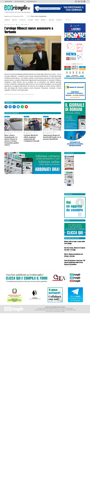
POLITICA (14, 19)
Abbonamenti (8, 1)
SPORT (37, 19)
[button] (6, 106)
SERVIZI (44, 20)
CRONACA (7, 19)
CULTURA (30, 19)
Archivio (51, 19)
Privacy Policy (49, 311)
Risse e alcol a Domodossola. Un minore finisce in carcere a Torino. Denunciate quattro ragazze (11, 140)
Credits (63, 311)
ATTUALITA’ (22, 19)
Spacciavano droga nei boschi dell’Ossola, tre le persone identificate (52, 137)
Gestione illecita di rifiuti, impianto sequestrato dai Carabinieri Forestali (31, 138)
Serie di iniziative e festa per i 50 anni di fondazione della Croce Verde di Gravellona (74, 262)
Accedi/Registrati (32, 1)
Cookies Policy (56, 311)
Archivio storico (19, 1)
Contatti (59, 19)
